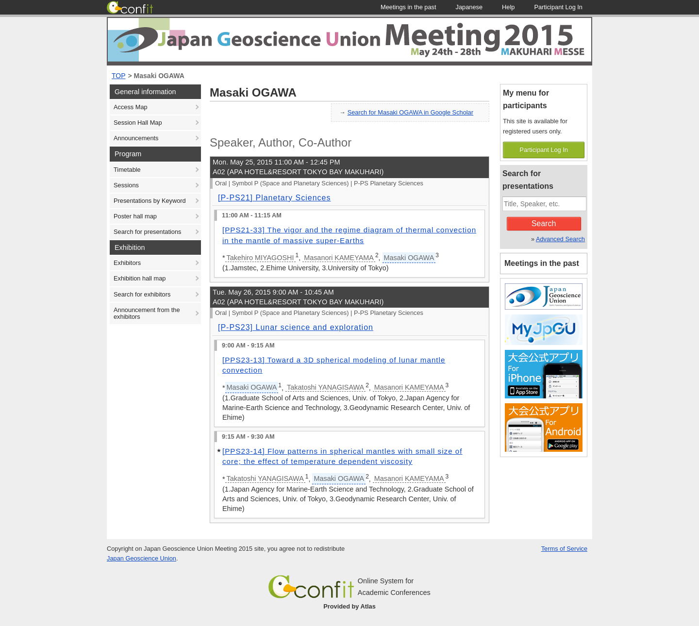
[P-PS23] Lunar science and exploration (295, 327)
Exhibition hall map (140, 278)
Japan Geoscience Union (141, 558)
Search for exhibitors (142, 294)
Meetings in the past (541, 263)
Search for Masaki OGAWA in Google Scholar (410, 112)
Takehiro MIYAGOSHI (260, 258)
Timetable (127, 169)
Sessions (126, 185)
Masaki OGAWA (159, 76)
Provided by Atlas (349, 606)
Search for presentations (147, 231)
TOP (119, 76)
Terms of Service (564, 548)
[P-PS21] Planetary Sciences (274, 198)
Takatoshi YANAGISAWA (325, 387)
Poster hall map (135, 216)
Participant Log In (543, 149)
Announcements (136, 138)
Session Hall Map (138, 122)
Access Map (131, 107)
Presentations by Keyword (150, 200)
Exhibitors (127, 262)
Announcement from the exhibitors (147, 313)
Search (544, 223)
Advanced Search (560, 239)
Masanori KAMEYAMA (339, 258)
